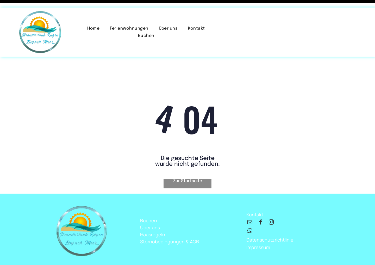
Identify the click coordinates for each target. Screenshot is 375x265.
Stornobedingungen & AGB (169, 228)
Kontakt (254, 201)
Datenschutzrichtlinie (269, 227)
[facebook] (260, 210)
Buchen (148, 207)
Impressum (258, 234)
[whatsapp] (250, 218)
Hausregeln (152, 221)
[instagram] (271, 210)
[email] (250, 210)
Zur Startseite (187, 168)
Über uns (150, 214)
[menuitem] (93, 20)
